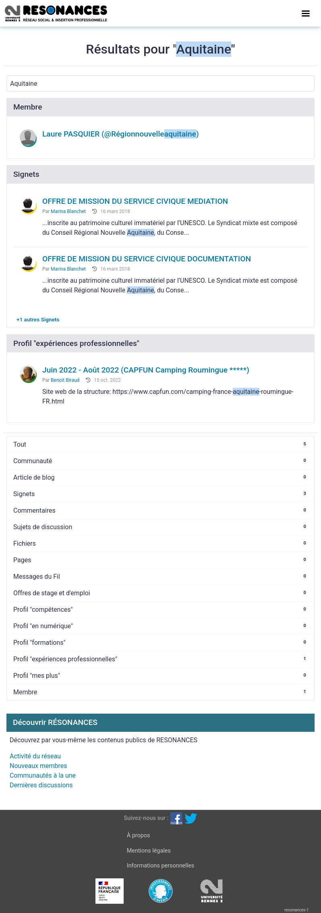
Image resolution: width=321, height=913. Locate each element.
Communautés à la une (43, 775)
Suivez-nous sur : (146, 818)
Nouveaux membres (38, 766)
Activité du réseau (35, 756)
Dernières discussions (41, 785)
